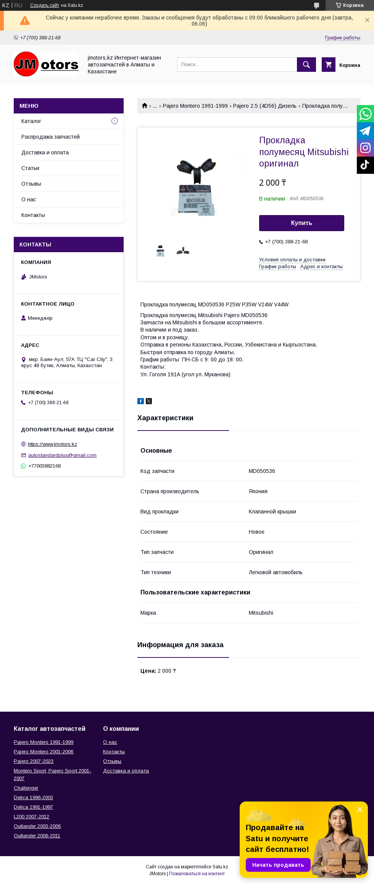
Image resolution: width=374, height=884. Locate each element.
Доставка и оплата (45, 152)
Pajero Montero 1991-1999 (195, 106)
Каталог (31, 121)
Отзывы (31, 184)
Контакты (33, 215)
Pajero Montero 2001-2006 (43, 751)
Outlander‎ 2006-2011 (37, 836)
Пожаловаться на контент (197, 873)
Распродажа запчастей (50, 137)
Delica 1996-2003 (33, 797)
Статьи (30, 168)
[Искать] (306, 64)
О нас (28, 199)
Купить (302, 223)
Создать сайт (44, 5)
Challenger (26, 788)
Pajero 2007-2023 (33, 761)
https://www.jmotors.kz (52, 444)
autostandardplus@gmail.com (62, 455)
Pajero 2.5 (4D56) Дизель (265, 106)
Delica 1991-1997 (33, 807)
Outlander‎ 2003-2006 (37, 826)
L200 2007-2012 (31, 816)
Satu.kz (220, 866)
